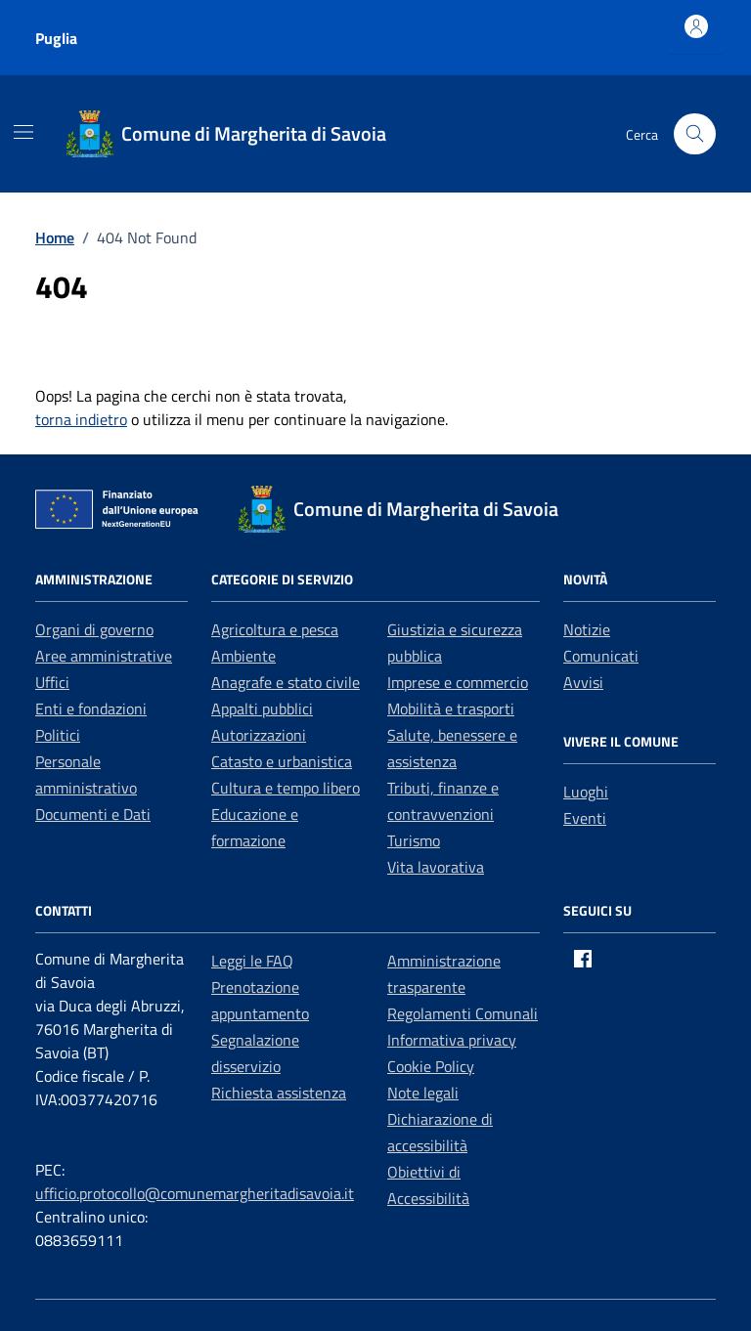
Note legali (423, 1092)
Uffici (52, 682)
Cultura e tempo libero (285, 787)
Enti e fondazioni (91, 708)
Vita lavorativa (435, 867)
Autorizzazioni (258, 735)
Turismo (413, 840)
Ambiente (243, 655)
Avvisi (583, 682)
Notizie (586, 629)
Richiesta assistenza (278, 1092)
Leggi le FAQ (252, 960)
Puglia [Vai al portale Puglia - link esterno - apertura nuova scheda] (56, 38)
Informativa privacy (451, 1040)
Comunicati (601, 655)
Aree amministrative (103, 655)
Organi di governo (94, 629)
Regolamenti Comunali (462, 1013)
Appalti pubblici (262, 708)
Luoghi (585, 791)
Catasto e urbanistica (281, 761)
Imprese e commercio (457, 682)
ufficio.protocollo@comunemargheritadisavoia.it (194, 1193)
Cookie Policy (430, 1066)
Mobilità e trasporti (450, 708)
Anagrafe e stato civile (285, 682)
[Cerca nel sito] (695, 134)
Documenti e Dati (93, 814)
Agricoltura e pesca (274, 629)
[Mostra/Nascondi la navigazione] (23, 132)
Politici (57, 735)
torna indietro (81, 419)
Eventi (584, 818)
